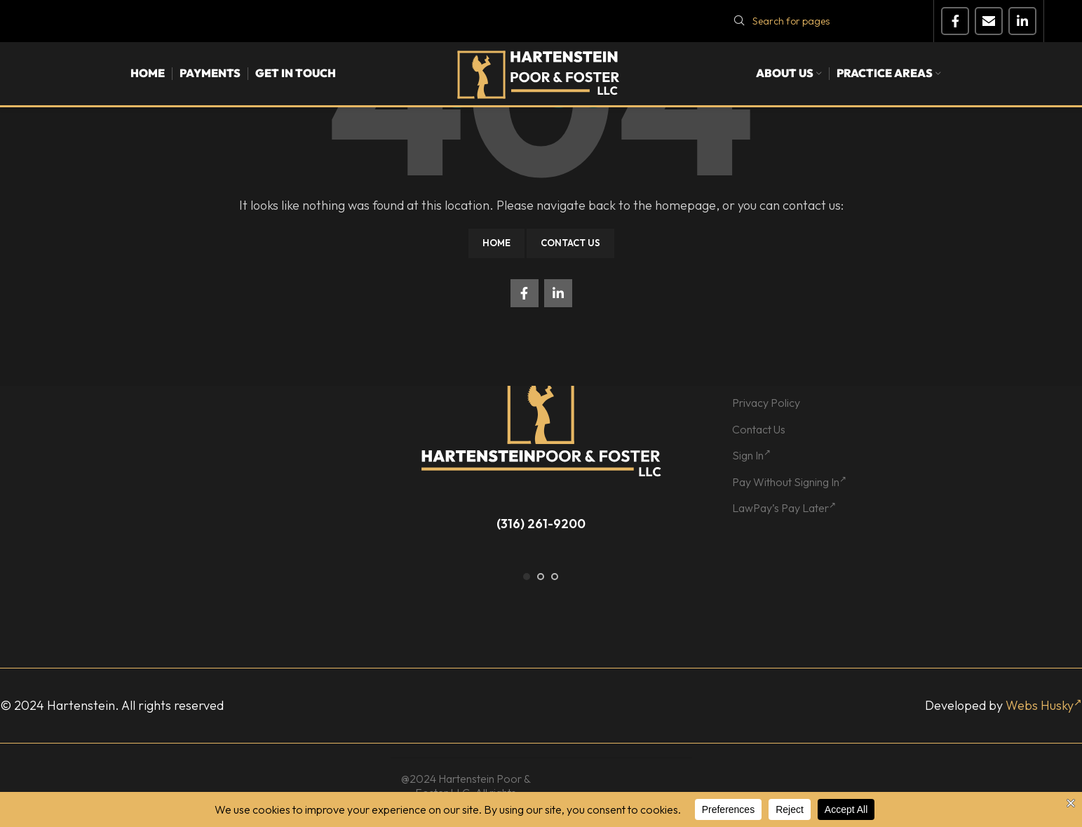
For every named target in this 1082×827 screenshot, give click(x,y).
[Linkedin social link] (1022, 21)
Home (496, 242)
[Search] (824, 21)
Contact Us (570, 242)
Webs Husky (1044, 705)
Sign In (751, 455)
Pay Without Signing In (789, 482)
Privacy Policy (766, 403)
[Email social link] (989, 21)
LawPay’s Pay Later (784, 508)
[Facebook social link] (955, 21)
